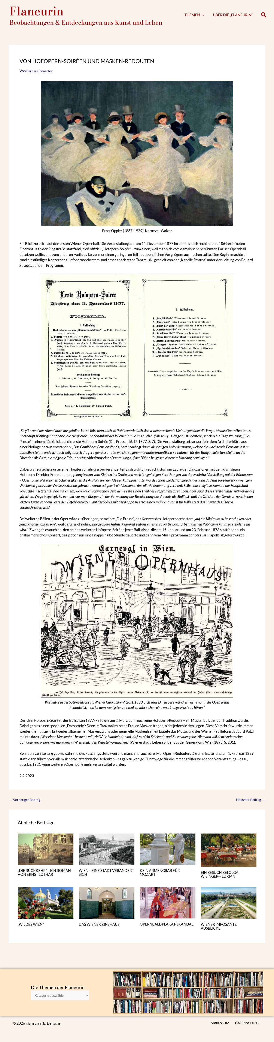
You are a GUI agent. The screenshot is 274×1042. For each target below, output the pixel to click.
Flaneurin (37, 13)
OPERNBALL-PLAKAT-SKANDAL (167, 928)
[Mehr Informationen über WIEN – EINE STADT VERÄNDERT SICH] (106, 853)
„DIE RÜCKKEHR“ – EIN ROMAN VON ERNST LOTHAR (44, 876)
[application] (208, 17)
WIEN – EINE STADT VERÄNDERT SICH (96, 876)
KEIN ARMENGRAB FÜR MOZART (161, 876)
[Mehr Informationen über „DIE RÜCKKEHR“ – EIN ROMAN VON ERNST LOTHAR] (45, 853)
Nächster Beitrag (249, 804)
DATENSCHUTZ (248, 1023)
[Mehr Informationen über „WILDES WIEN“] (45, 906)
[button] (264, 17)
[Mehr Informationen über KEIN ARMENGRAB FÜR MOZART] (167, 853)
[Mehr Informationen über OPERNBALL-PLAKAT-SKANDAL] (167, 906)
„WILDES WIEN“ (32, 928)
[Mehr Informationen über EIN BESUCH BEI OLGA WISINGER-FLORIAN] (228, 854)
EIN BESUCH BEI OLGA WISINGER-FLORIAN (220, 878)
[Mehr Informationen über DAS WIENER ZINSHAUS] (106, 906)
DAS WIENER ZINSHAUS (100, 928)
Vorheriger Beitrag (26, 804)
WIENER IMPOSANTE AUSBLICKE (220, 930)
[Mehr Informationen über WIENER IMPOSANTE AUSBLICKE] (228, 906)
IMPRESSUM (220, 1023)
